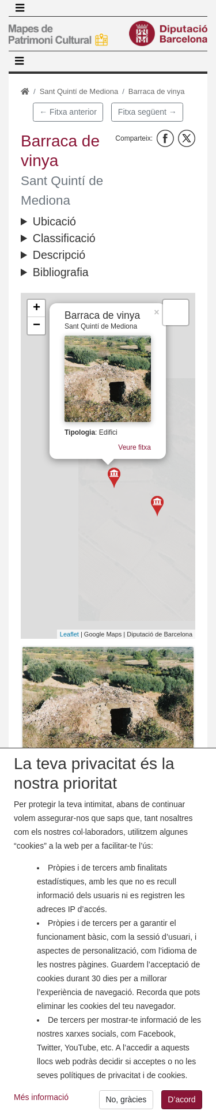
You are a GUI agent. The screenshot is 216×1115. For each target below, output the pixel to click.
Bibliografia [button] (61, 272)
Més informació (41, 1100)
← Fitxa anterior (68, 111)
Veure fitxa (134, 448)
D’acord (181, 1103)
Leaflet (69, 634)
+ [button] (36, 308)
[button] (108, 704)
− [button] (36, 325)
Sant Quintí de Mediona (79, 91)
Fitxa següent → (147, 111)
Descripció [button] (59, 254)
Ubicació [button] (54, 221)
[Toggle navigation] (20, 8)
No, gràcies (125, 1103)
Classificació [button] (64, 238)
